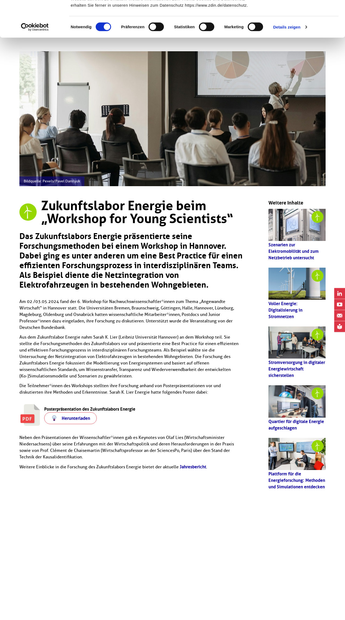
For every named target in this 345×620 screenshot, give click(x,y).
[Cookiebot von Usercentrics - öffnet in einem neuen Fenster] (34, 61)
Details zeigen (286, 61)
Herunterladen (76, 418)
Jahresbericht (193, 466)
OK (300, 14)
